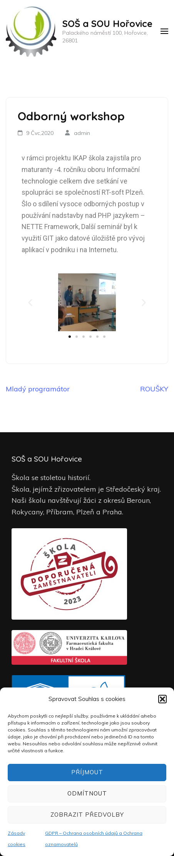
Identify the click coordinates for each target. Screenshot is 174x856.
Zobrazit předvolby (87, 814)
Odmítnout (87, 793)
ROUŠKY (154, 388)
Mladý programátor (38, 388)
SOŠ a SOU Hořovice (107, 23)
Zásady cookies (16, 839)
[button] (162, 699)
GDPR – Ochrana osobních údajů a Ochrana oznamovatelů (93, 839)
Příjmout (87, 772)
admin (82, 133)
